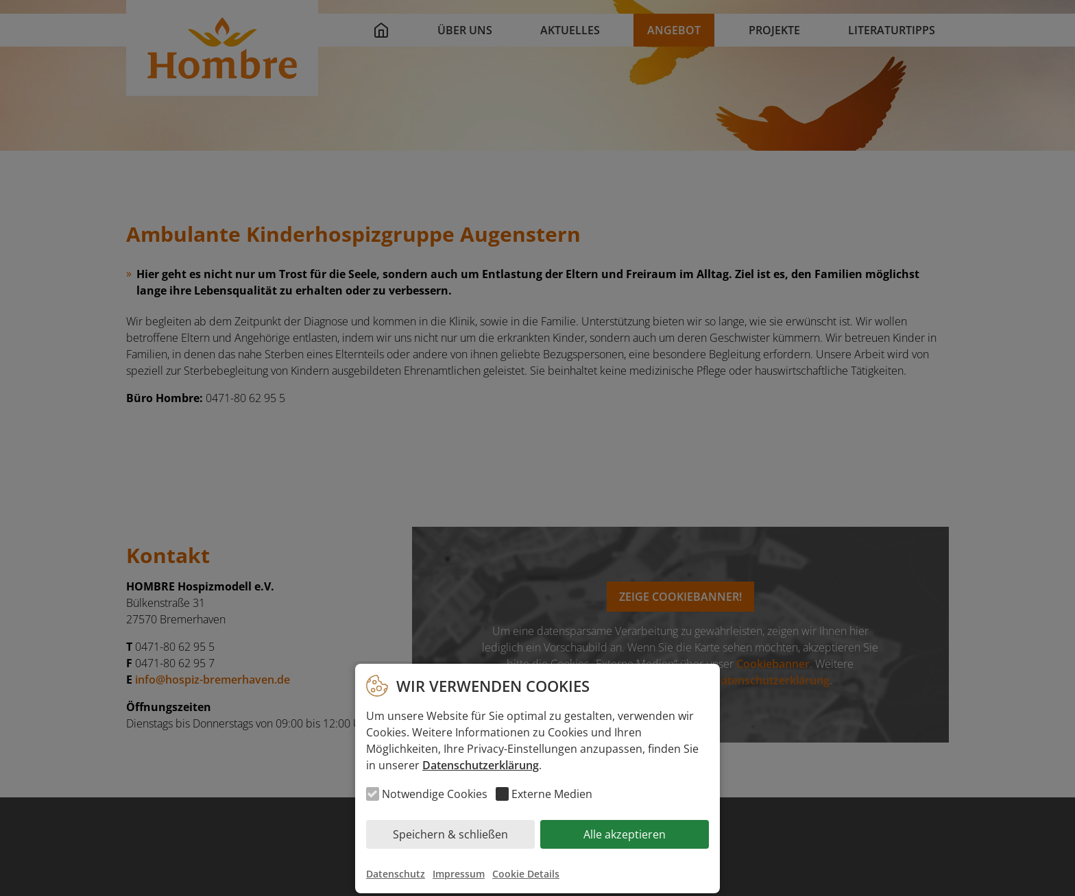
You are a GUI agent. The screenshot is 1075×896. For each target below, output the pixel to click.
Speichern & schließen (450, 834)
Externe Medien (551, 793)
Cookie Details (525, 873)
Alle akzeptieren (624, 834)
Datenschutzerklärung (480, 765)
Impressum (459, 873)
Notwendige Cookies (434, 793)
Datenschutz (395, 873)
